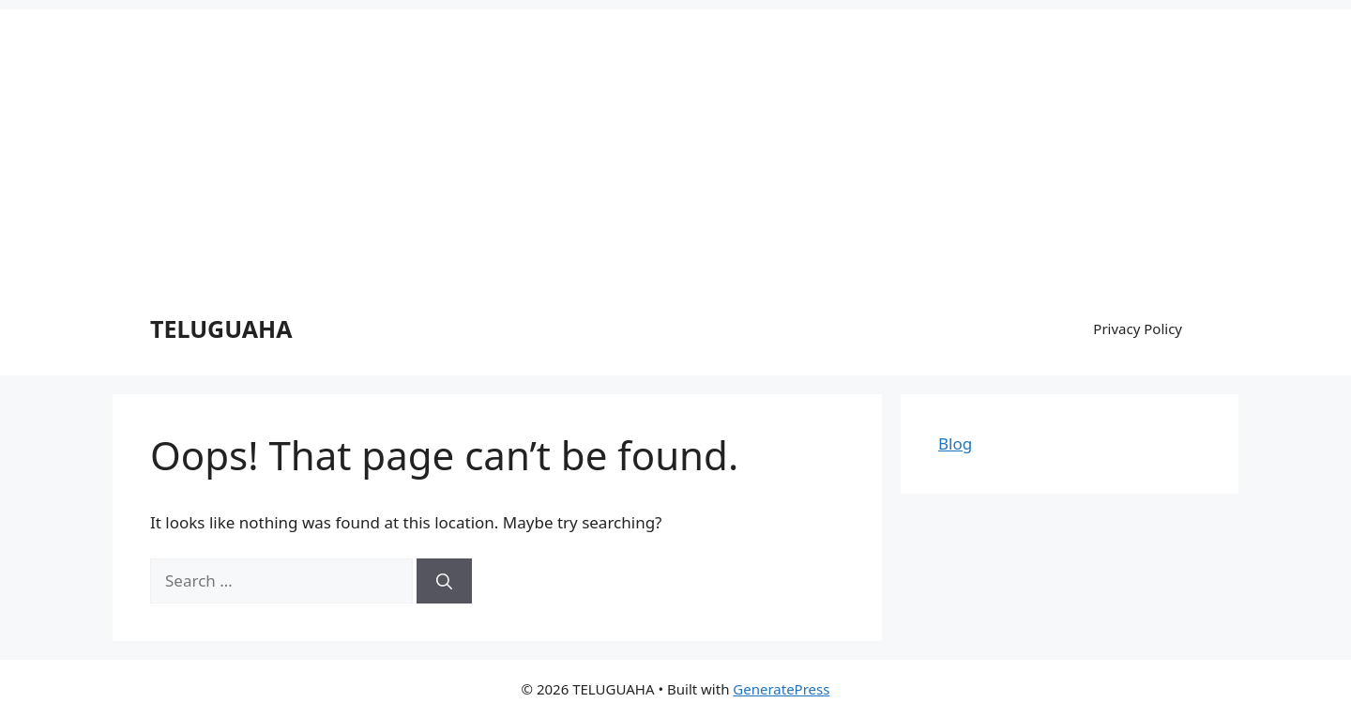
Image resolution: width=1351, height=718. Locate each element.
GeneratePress (781, 689)
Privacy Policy (1137, 328)
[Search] (444, 580)
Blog (955, 443)
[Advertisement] (675, 140)
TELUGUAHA (221, 328)
